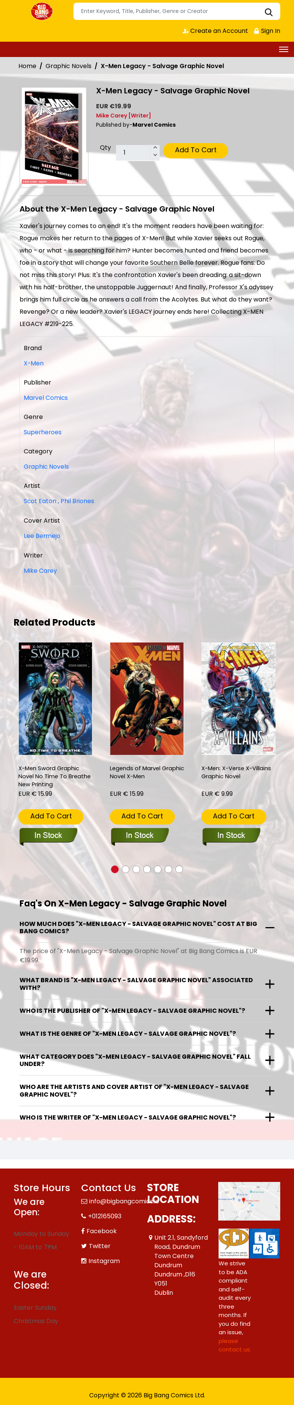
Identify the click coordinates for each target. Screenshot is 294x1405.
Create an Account (215, 30)
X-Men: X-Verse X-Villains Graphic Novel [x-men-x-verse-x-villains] (236, 771)
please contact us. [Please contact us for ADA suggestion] (235, 1344)
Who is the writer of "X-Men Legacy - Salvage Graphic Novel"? (128, 1116)
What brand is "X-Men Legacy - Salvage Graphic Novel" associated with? (136, 983)
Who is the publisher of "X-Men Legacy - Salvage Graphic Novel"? (132, 1009)
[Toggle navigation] (283, 49)
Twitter (100, 1244)
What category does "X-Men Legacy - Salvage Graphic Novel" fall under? (135, 1059)
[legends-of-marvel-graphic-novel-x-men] (147, 697)
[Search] (177, 11)
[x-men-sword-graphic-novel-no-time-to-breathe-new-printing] (55, 697)
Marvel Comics (46, 397)
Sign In (266, 30)
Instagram (104, 1259)
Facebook (102, 1230)
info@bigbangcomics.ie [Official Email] (124, 1200)
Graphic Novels (68, 66)
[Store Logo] (42, 11)
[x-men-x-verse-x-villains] (238, 697)
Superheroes (43, 432)
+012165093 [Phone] (104, 1215)
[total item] (138, 153)
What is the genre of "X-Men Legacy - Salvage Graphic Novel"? (128, 1032)
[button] (115, 868)
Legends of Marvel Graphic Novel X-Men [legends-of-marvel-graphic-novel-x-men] (139, 771)
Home (27, 66)
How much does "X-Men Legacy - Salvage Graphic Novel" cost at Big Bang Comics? (138, 926)
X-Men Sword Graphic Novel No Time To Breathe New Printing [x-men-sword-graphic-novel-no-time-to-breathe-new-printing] (55, 775)
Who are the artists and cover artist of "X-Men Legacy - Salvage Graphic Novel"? (134, 1089)
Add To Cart (196, 150)
